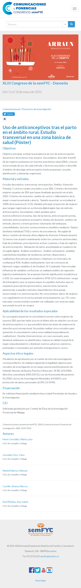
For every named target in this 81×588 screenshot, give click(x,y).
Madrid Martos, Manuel (15, 470)
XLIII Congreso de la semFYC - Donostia (35, 83)
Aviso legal (40, 580)
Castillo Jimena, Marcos (15, 486)
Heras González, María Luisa (17, 439)
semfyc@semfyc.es (49, 556)
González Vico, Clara (13, 454)
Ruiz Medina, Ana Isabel (15, 501)
